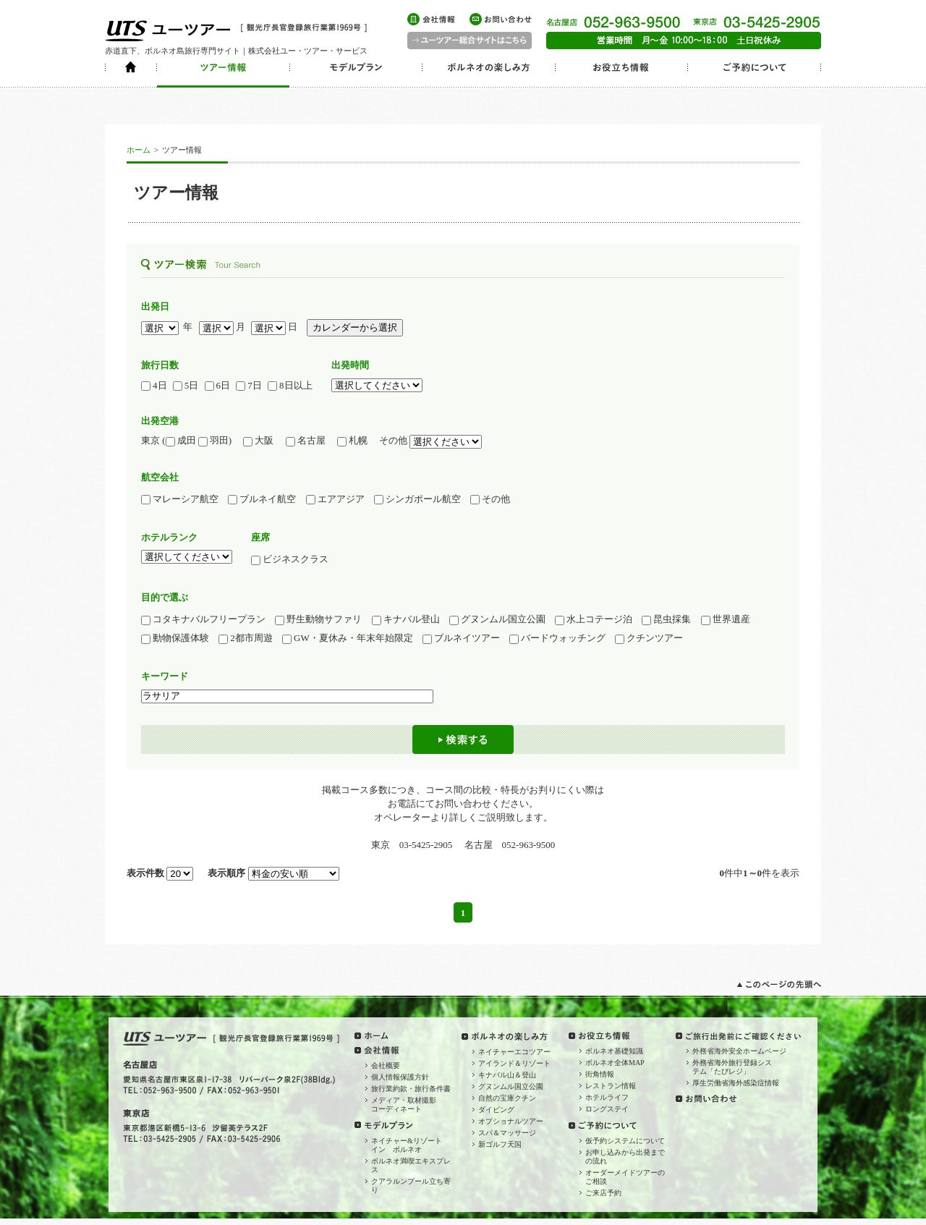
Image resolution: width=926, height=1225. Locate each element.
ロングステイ (607, 1109)
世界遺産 (725, 619)
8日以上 (290, 385)
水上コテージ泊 (593, 619)
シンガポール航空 (417, 499)
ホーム (138, 149)
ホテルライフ (607, 1097)
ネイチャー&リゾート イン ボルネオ (410, 1145)
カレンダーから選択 (355, 327)
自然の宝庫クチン (507, 1098)
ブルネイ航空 (262, 499)
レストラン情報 (610, 1086)
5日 (186, 385)
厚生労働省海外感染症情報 (735, 1083)
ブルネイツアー (461, 638)
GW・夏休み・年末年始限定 (347, 638)
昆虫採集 (666, 619)
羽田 (213, 440)
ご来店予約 (603, 1193)
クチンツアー (649, 638)
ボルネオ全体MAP (615, 1063)
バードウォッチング (557, 638)
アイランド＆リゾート (514, 1063)
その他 (490, 499)
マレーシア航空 (179, 499)
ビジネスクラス (294, 559)
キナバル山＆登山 (507, 1075)
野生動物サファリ (318, 619)
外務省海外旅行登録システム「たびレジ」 (732, 1067)
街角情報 (599, 1074)
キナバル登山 (406, 619)
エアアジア (335, 499)
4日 (154, 385)
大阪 (258, 440)
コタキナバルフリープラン (203, 619)
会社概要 (385, 1065)
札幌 (357, 440)
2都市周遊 (245, 638)
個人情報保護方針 (400, 1077)
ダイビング (496, 1110)
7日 (249, 385)
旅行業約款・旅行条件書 (411, 1089)
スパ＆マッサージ (507, 1133)
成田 (181, 440)
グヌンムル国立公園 (497, 619)
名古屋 (310, 440)
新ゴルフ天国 (500, 1144)
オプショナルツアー (510, 1121)
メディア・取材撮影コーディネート (403, 1104)
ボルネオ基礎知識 (614, 1051)
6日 (218, 385)
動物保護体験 (175, 638)
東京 (150, 440)
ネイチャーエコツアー (514, 1052)
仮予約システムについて (625, 1141)
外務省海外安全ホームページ (739, 1051)
